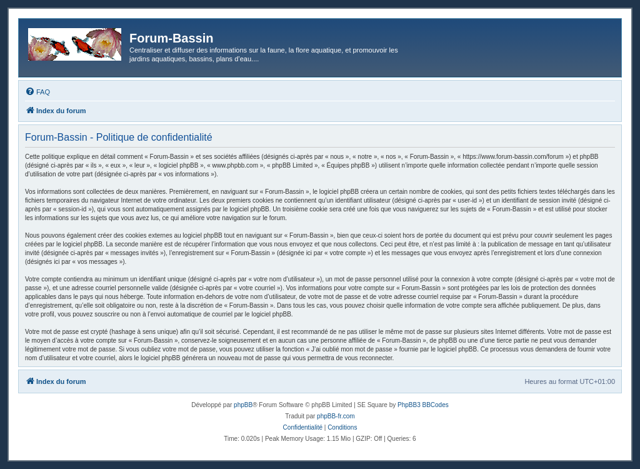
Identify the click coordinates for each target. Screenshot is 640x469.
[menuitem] (37, 91)
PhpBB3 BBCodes (423, 404)
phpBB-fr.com (336, 416)
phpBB (243, 404)
